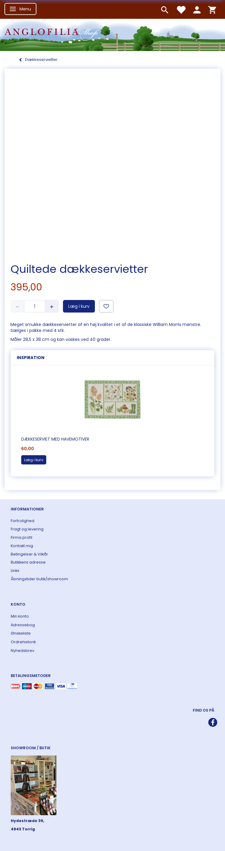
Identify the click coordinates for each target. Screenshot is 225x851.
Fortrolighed (22, 520)
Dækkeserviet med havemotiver (55, 439)
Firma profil (21, 537)
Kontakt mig (22, 545)
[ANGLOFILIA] (112, 34)
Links (15, 570)
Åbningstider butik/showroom (39, 578)
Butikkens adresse (28, 562)
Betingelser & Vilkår (29, 554)
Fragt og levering (27, 529)
